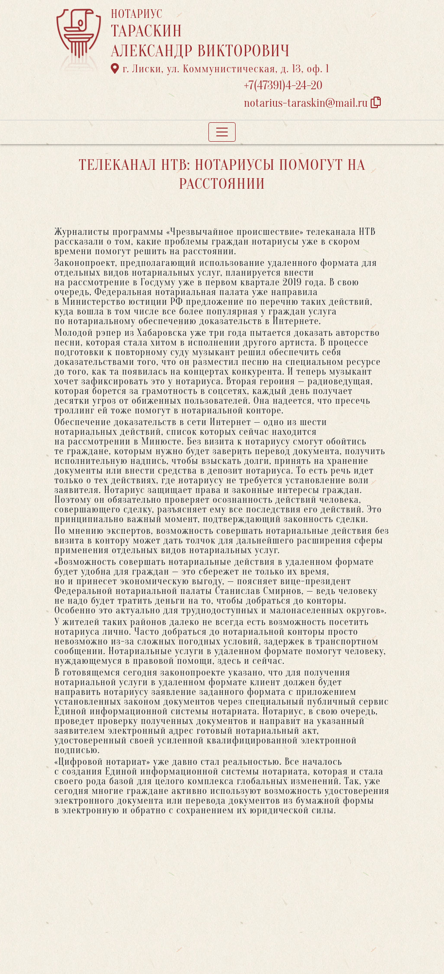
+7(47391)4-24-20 (283, 85)
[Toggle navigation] (222, 132)
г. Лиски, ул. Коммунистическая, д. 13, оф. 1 (220, 69)
